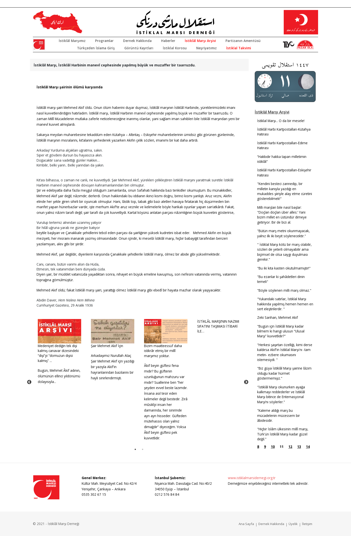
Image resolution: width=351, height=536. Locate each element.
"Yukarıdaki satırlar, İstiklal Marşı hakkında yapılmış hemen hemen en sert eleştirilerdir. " (285, 304)
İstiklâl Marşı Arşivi (200, 40)
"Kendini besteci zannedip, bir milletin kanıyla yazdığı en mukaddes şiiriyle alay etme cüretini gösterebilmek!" (284, 191)
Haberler (168, 40)
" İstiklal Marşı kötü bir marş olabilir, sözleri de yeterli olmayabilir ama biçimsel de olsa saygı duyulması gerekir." (284, 252)
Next (246, 382)
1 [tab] (135, 449)
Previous (29, 382)
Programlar (104, 40)
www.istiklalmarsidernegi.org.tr (251, 477)
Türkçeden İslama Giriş (96, 48)
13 (299, 446)
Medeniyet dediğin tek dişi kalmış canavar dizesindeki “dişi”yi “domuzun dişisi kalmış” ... (58, 353)
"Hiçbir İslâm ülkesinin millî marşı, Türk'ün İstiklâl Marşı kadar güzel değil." (282, 434)
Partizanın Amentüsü (243, 40)
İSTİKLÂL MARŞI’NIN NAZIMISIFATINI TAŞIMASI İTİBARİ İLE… (218, 326)
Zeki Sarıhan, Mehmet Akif (277, 317)
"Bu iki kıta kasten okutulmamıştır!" (284, 268)
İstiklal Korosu (175, 48)
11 (281, 446)
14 (308, 446)
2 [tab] (142, 449)
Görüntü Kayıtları (138, 48)
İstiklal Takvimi (238, 48)
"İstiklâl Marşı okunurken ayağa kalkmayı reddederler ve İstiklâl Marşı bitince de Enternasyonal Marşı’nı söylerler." (281, 394)
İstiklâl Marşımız (72, 40)
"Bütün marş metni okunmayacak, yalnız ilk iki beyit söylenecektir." (283, 233)
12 (290, 446)
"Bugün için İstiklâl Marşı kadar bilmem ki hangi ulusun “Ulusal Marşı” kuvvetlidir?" (280, 331)
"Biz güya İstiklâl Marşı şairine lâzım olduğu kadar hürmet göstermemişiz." (284, 373)
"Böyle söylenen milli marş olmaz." (284, 290)
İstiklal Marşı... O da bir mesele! (280, 120)
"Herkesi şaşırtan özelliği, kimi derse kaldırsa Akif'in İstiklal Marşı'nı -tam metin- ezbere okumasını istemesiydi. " (284, 352)
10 (273, 446)
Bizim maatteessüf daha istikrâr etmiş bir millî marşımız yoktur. (163, 350)
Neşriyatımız (206, 48)
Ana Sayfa (246, 524)
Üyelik (293, 524)
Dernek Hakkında (137, 40)
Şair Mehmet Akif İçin (107, 345)
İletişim (307, 524)
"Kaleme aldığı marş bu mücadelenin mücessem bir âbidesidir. (278, 415)
